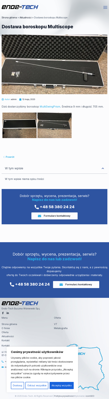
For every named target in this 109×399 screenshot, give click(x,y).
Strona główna (9, 17)
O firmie (6, 328)
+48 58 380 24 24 (54, 206)
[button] (103, 168)
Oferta (5, 332)
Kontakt (6, 340)
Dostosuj (17, 385)
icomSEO (90, 396)
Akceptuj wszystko (62, 385)
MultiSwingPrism (50, 106)
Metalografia (61, 328)
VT (55, 324)
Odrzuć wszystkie (37, 385)
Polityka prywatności (64, 396)
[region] (42, 369)
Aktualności (26, 17)
